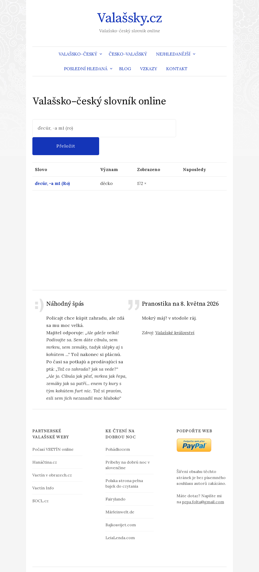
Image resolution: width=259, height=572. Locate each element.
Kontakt (176, 69)
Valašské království (175, 315)
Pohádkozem (117, 431)
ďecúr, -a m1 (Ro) (52, 165)
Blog (125, 69)
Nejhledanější (173, 54)
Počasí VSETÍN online (53, 431)
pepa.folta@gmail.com (203, 483)
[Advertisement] (129, 222)
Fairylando (115, 481)
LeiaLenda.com (120, 519)
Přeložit (201, 128)
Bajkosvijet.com (120, 506)
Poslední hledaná (85, 69)
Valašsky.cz (129, 18)
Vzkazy (148, 69)
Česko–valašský (128, 54)
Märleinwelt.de (119, 493)
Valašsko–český (78, 54)
